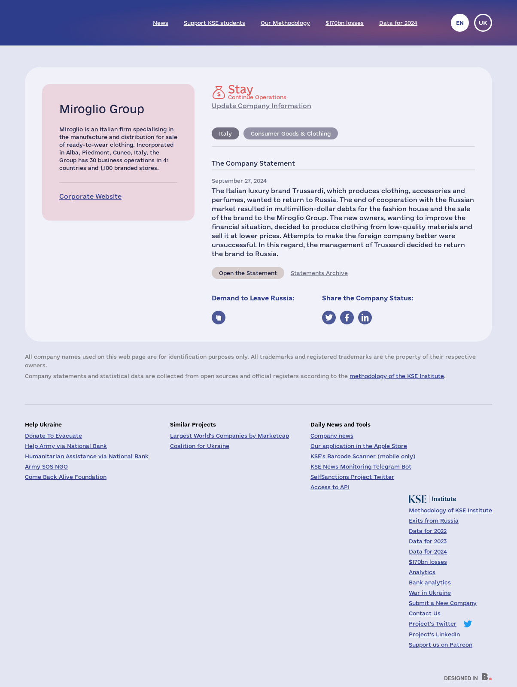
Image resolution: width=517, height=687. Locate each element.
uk (483, 23)
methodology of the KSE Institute (397, 376)
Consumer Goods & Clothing (291, 133)
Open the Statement (248, 273)
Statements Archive (319, 273)
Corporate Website (90, 196)
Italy (225, 133)
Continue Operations (257, 92)
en (460, 23)
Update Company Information (261, 105)
